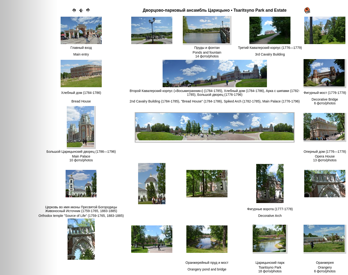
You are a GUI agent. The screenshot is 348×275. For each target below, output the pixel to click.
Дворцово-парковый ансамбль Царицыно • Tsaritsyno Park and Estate (215, 10)
